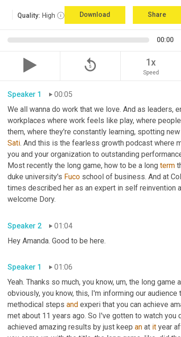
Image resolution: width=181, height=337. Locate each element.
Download (95, 14)
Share (157, 14)
